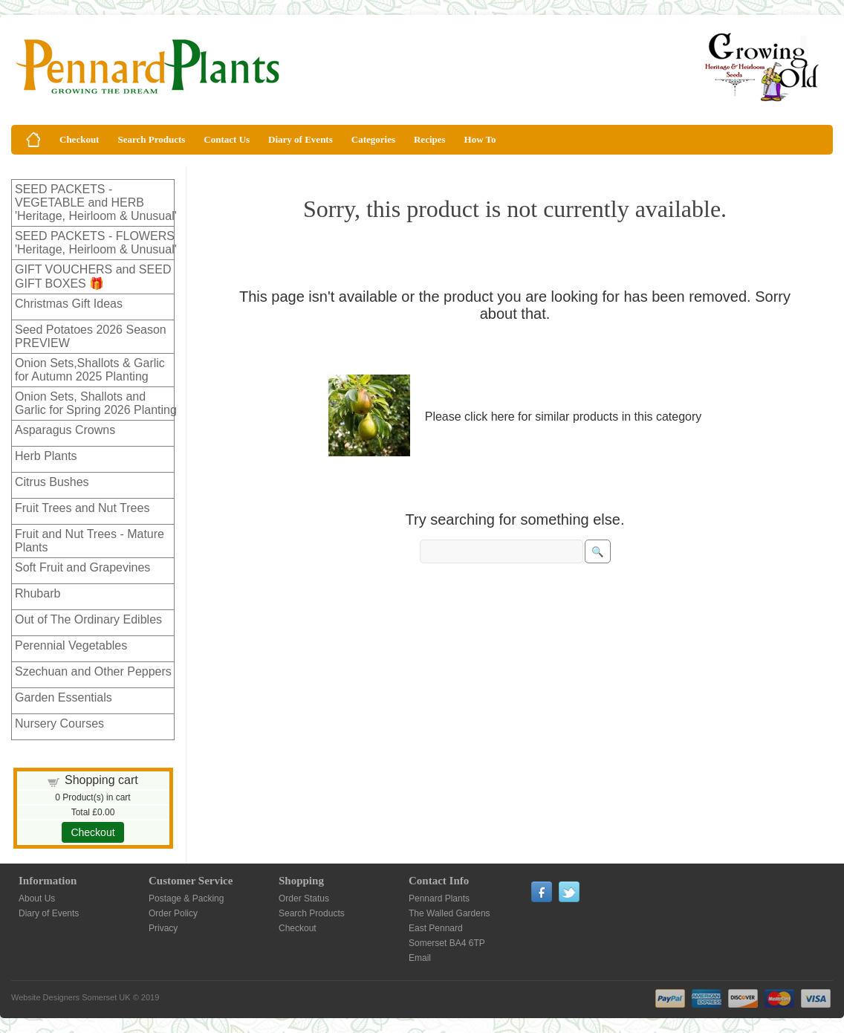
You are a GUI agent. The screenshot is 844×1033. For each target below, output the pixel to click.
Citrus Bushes (52, 482)
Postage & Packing (186, 898)
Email (420, 958)
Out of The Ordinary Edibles (88, 619)
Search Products (151, 139)
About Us (37, 898)
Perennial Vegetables (71, 645)
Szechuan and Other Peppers (93, 671)
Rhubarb (37, 593)
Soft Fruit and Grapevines (82, 567)
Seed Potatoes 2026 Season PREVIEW (90, 336)
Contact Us (227, 139)
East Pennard (436, 928)
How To (480, 139)
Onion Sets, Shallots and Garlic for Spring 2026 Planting (96, 403)
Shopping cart (101, 780)
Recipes (430, 139)
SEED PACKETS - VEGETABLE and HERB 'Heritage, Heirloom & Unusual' (96, 202)
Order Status (304, 898)
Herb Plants (46, 456)
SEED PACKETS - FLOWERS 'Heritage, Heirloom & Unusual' (96, 243)
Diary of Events (300, 139)
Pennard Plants (439, 898)
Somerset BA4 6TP (447, 943)
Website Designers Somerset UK (71, 997)
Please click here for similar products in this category (563, 416)
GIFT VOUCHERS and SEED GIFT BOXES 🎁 (93, 276)
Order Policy (173, 913)
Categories (373, 139)
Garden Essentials (63, 697)
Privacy (163, 928)
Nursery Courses (59, 723)
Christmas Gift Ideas (69, 303)
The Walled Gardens (449, 913)
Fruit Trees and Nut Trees (82, 508)
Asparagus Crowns (65, 430)
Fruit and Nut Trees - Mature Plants (89, 541)
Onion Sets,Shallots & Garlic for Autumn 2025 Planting (90, 370)
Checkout (79, 139)
